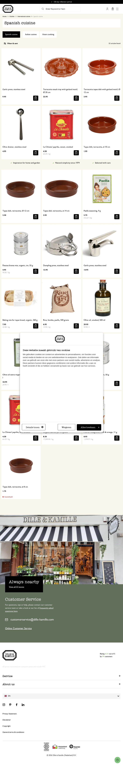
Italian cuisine (31, 34)
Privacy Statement (10, 714)
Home (5, 16)
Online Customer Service (18, 628)
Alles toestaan (90, 427)
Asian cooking (48, 34)
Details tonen (34, 427)
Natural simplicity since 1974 (67, 163)
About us (9, 684)
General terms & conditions (13, 732)
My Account (107, 9)
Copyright (6, 726)
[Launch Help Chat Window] (117, 760)
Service (8, 676)
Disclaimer (7, 720)
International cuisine (24, 16)
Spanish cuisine (11, 34)
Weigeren (66, 427)
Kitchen (12, 16)
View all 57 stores (16, 587)
